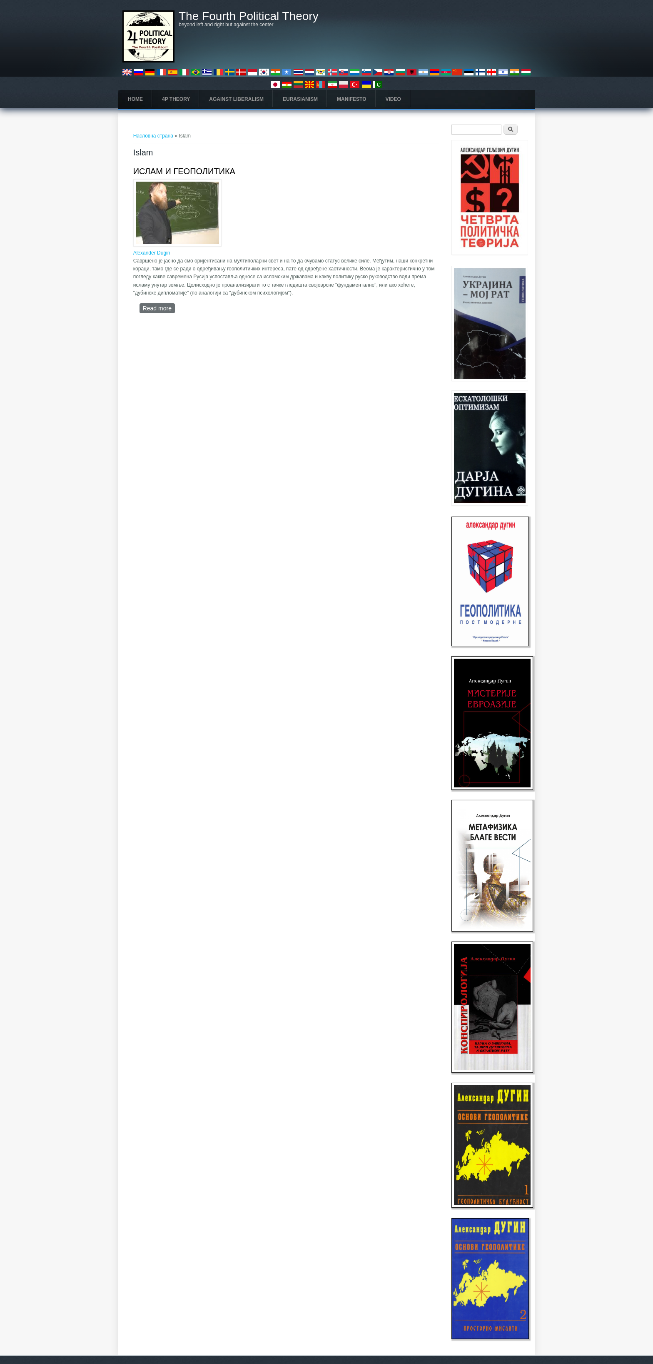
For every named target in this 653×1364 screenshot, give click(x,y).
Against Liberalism (236, 99)
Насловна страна (153, 136)
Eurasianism (300, 99)
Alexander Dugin (151, 253)
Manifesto (351, 99)
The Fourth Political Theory (249, 16)
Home (135, 99)
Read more (159, 308)
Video (393, 99)
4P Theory (176, 99)
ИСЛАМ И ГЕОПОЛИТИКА (184, 171)
